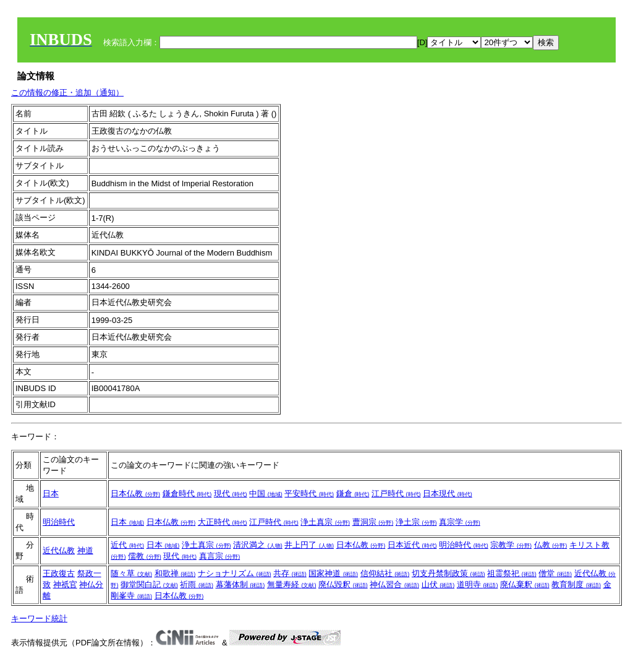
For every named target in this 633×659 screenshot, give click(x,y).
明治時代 (59, 522)
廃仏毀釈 (343, 584)
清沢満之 (258, 544)
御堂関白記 (149, 584)
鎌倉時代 (187, 493)
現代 (230, 493)
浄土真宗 (325, 522)
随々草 (131, 573)
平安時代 (309, 493)
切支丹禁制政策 (448, 573)
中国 (266, 493)
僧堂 (555, 573)
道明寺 (477, 584)
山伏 (438, 584)
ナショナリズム (234, 573)
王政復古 (59, 573)
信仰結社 (385, 573)
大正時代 (222, 522)
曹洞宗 (373, 522)
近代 (127, 544)
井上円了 (309, 544)
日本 (51, 493)
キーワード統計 (39, 618)
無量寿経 (291, 584)
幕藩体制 (240, 584)
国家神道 (333, 573)
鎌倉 (353, 493)
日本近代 (412, 544)
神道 (85, 550)
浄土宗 (416, 522)
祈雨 (196, 584)
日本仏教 (135, 493)
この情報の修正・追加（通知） (67, 92)
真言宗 (219, 556)
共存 (290, 573)
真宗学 (459, 522)
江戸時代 (396, 493)
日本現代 (447, 493)
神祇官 (65, 584)
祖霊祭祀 (512, 573)
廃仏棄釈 (525, 584)
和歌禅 (175, 573)
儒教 (144, 556)
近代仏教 (59, 550)
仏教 (550, 544)
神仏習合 (394, 584)
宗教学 (511, 544)
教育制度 (576, 584)
